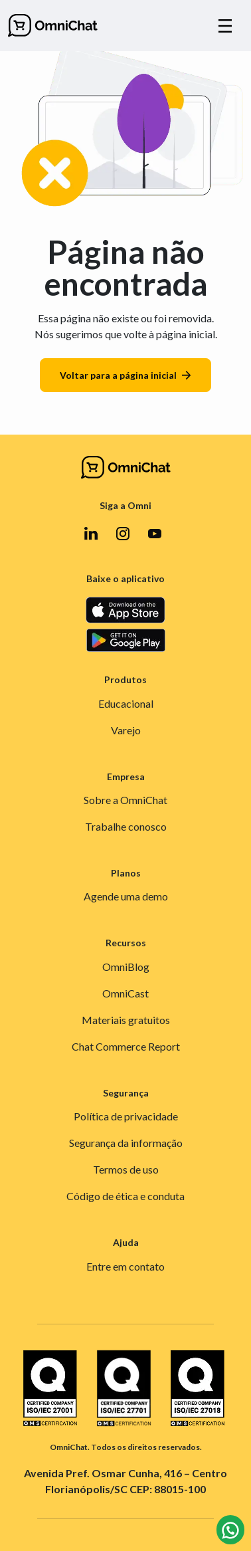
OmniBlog (125, 966)
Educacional (125, 703)
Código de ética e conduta (125, 1195)
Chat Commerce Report (126, 1046)
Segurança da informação (126, 1142)
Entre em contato (125, 1266)
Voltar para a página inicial (125, 375)
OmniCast (125, 993)
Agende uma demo (126, 896)
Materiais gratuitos (126, 1019)
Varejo (126, 730)
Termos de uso (126, 1169)
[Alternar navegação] (225, 26)
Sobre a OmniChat (125, 799)
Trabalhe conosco (126, 826)
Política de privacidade (126, 1116)
